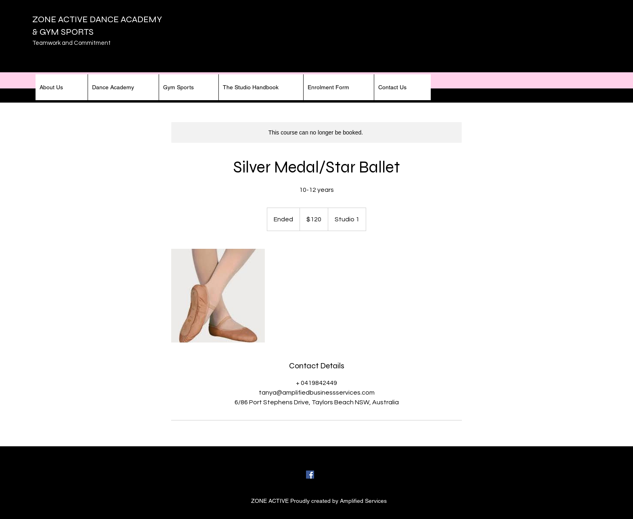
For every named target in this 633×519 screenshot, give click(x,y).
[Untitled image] (218, 295)
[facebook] (310, 475)
